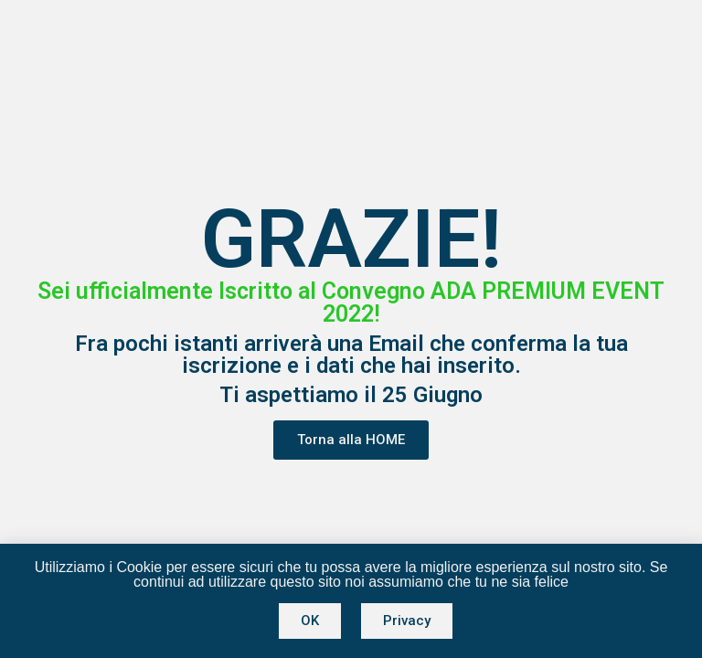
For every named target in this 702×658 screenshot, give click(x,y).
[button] (351, 440)
